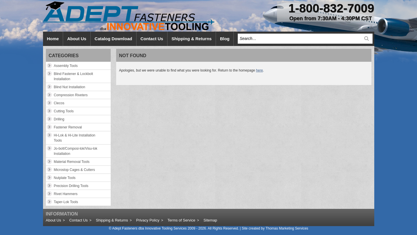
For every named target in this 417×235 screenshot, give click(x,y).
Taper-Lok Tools (66, 202)
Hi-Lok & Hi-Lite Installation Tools (75, 137)
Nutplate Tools (65, 178)
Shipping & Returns (112, 220)
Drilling (59, 119)
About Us (53, 220)
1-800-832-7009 (331, 8)
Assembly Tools (66, 66)
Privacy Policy (147, 220)
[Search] (366, 38)
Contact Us (78, 220)
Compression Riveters (71, 95)
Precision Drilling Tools (71, 186)
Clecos (59, 103)
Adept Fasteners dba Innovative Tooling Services (149, 228)
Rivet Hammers (66, 194)
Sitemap (210, 220)
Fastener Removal (68, 127)
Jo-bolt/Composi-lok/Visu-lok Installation (76, 151)
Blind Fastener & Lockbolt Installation (73, 76)
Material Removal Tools (72, 162)
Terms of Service (181, 220)
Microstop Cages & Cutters (74, 170)
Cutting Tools (64, 111)
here (259, 70)
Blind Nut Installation (69, 87)
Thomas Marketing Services (287, 228)
